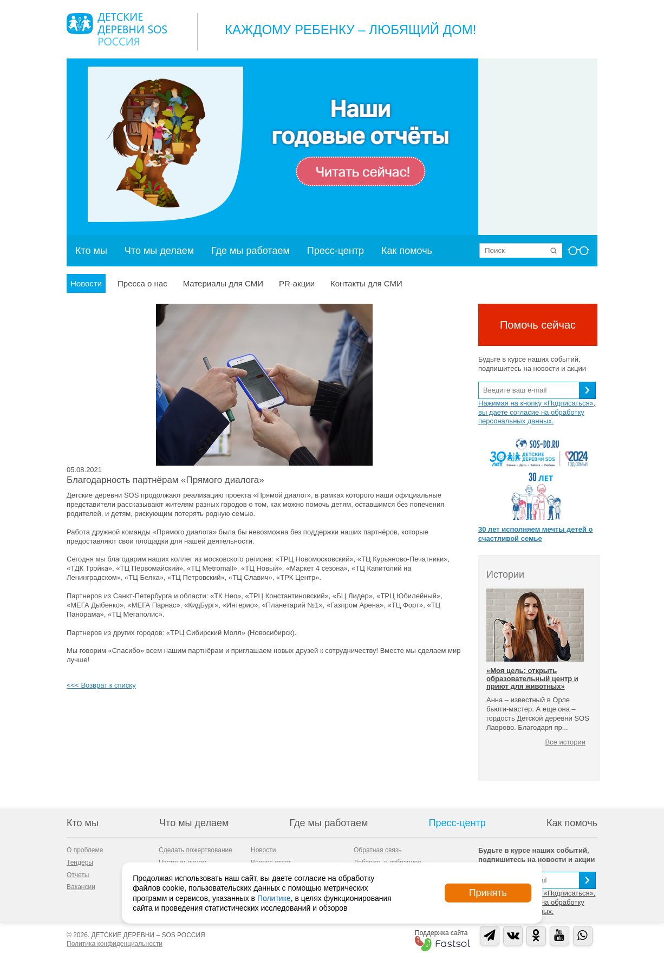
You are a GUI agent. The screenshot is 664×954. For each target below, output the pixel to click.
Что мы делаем (159, 250)
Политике (274, 897)
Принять (488, 892)
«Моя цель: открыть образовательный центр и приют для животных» (532, 678)
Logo (117, 29)
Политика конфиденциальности (114, 944)
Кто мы (91, 250)
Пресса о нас (142, 283)
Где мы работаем (250, 250)
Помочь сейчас (538, 325)
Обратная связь (377, 850)
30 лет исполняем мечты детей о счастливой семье (535, 534)
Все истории (565, 742)
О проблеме (85, 850)
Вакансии (81, 887)
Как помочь (406, 250)
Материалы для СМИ (223, 283)
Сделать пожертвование (195, 850)
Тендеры (80, 862)
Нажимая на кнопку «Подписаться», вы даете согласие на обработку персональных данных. (536, 412)
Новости (86, 283)
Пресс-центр (335, 250)
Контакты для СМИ (366, 283)
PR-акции (297, 283)
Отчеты (78, 875)
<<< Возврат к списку (101, 685)
